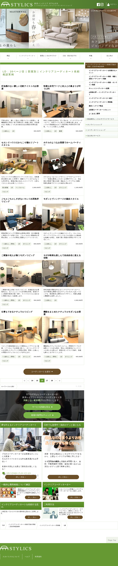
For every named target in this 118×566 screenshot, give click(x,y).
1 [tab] (46, 50)
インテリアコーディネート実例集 (101, 102)
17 (47, 376)
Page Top (112, 536)
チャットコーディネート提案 (99, 88)
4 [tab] (61, 50)
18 (52, 376)
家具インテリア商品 (96, 106)
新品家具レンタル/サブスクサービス (100, 119)
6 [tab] (71, 50)
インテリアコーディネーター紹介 (101, 98)
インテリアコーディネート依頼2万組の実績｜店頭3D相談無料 (101, 65)
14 (32, 376)
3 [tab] (56, 50)
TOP (3, 521)
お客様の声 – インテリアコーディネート (102, 93)
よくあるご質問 (94, 114)
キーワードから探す (7, 382)
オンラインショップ (94, 124)
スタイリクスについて (11, 552)
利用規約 (38, 552)
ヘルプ (27, 552)
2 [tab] (51, 50)
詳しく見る (20, 473)
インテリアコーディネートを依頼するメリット (103, 72)
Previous (2, 28)
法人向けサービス (94, 136)
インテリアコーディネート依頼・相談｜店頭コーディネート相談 (103, 78)
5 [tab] (66, 50)
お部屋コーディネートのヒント (100, 110)
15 (37, 376)
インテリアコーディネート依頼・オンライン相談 (103, 84)
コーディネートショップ (96, 130)
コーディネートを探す (41, 367)
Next (115, 28)
